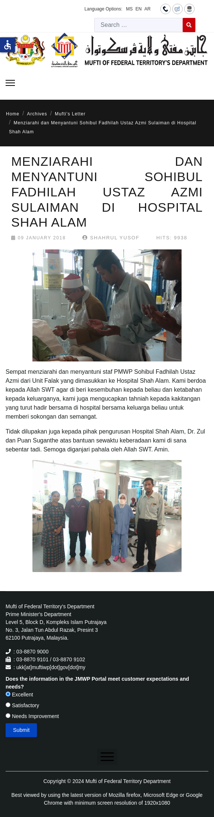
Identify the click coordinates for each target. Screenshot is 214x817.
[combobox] (138, 25)
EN (138, 9)
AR (147, 9)
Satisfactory (22, 705)
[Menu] (10, 83)
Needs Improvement (32, 716)
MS (129, 9)
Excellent (19, 695)
